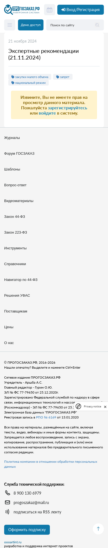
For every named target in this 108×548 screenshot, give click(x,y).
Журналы (12, 138)
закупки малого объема (29, 76)
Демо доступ (31, 25)
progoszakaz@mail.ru (31, 502)
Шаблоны (12, 169)
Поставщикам (15, 311)
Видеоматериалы (19, 201)
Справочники (15, 264)
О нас (9, 343)
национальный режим (28, 82)
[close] (105, 406)
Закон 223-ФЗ (15, 232)
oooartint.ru (13, 542)
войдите (47, 112)
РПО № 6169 (46, 417)
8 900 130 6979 (27, 493)
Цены (8, 327)
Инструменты (15, 248)
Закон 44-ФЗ (14, 216)
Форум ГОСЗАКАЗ (19, 153)
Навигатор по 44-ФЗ (20, 280)
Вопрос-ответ (15, 185)
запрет (63, 76)
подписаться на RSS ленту (37, 512)
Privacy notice (92, 406)
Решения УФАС (17, 295)
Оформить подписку (27, 529)
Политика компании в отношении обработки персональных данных (50, 464)
